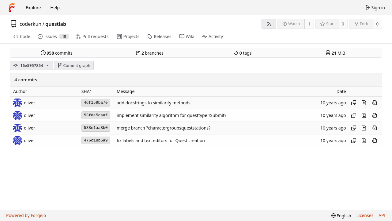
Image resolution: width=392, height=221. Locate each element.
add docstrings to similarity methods (153, 103)
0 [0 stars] (343, 24)
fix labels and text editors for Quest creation (161, 140)
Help (55, 7)
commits (57, 53)
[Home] (11, 7)
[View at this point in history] (374, 102)
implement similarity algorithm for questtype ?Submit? (171, 115)
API (382, 215)
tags (242, 53)
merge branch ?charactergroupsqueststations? (163, 128)
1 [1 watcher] (309, 24)
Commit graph (73, 65)
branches (149, 53)
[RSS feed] (269, 24)
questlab (55, 24)
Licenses (365, 215)
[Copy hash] (353, 102)
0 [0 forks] (377, 24)
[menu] (341, 216)
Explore (33, 7)
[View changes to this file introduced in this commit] (363, 102)
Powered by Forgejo (26, 215)
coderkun (30, 24)
